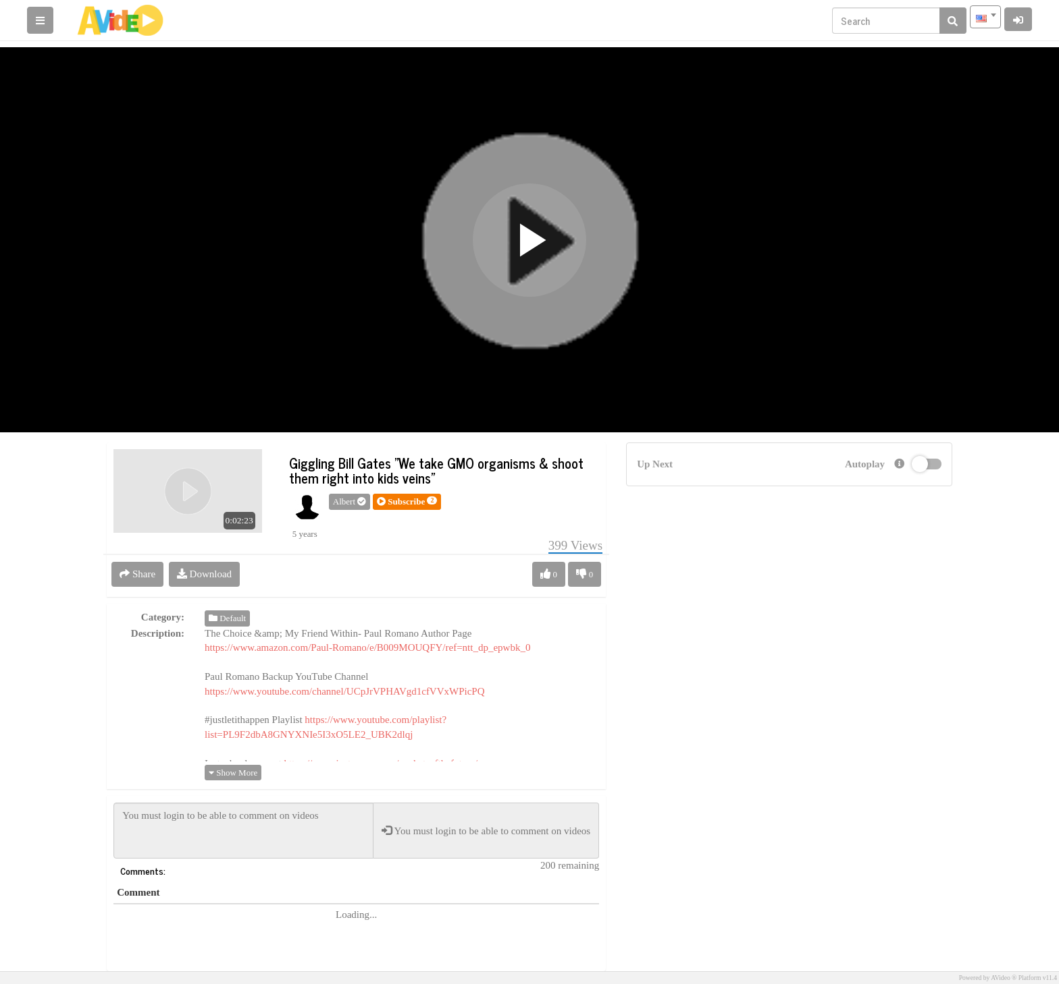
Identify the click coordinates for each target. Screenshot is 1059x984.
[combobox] (985, 16)
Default (227, 618)
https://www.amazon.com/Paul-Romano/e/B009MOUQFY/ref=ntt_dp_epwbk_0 (367, 647)
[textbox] (985, 17)
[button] (407, 502)
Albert (349, 501)
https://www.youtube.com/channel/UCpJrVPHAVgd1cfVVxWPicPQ (345, 691)
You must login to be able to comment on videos (243, 830)
